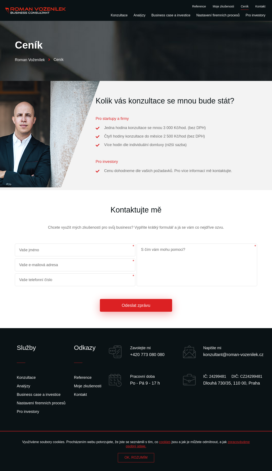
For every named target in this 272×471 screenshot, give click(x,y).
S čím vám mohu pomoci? (163, 249)
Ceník (245, 6)
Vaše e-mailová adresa (38, 265)
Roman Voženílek (32, 60)
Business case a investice (171, 15)
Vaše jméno (29, 250)
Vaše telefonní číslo (35, 280)
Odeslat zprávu (136, 305)
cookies (165, 442)
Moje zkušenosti (223, 6)
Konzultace (119, 15)
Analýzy (140, 15)
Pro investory (255, 15)
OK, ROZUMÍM (136, 457)
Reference (199, 6)
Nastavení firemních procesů (218, 15)
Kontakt (260, 6)
